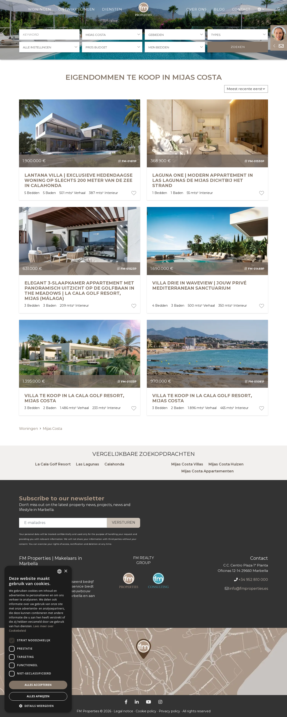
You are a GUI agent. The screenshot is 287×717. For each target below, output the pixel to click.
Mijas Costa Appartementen (207, 471)
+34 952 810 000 (253, 579)
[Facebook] (126, 702)
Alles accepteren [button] (38, 685)
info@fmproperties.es (248, 588)
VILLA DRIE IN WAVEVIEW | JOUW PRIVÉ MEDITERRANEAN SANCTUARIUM (199, 285)
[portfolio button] (133, 193)
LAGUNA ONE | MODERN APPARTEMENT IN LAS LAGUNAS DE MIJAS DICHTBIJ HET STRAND (202, 180)
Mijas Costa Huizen (226, 464)
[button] (261, 9)
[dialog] (38, 639)
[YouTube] (148, 702)
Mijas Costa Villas (187, 464)
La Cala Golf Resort (53, 464)
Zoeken (238, 47)
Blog (219, 9)
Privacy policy (169, 711)
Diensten (112, 9)
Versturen (123, 522)
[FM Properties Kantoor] (143, 661)
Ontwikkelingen (76, 9)
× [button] (65, 571)
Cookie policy (146, 711)
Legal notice (123, 711)
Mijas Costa (52, 428)
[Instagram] (160, 702)
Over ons (196, 9)
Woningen (39, 9)
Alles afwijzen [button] (38, 696)
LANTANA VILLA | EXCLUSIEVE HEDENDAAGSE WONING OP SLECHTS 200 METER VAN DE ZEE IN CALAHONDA (78, 180)
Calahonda (114, 464)
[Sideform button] (274, 46)
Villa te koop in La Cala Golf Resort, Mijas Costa (74, 398)
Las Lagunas (87, 464)
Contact (241, 9)
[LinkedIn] (137, 702)
